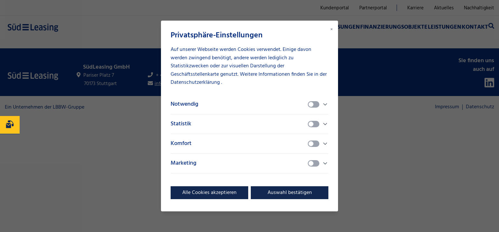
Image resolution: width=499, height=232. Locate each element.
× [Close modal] (331, 30)
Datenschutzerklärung (196, 82)
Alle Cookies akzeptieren (209, 192)
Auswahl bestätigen (290, 192)
